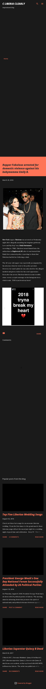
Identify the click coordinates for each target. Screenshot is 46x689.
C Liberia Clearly (13, 3)
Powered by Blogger (23, 683)
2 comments (14, 537)
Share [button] (38, 334)
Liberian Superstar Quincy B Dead (22, 648)
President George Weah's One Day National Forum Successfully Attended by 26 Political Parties (22, 582)
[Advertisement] (23, 33)
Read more (39, 537)
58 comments (14, 671)
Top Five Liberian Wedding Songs (22, 514)
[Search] (37, 3)
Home (6, 59)
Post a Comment (15, 607)
